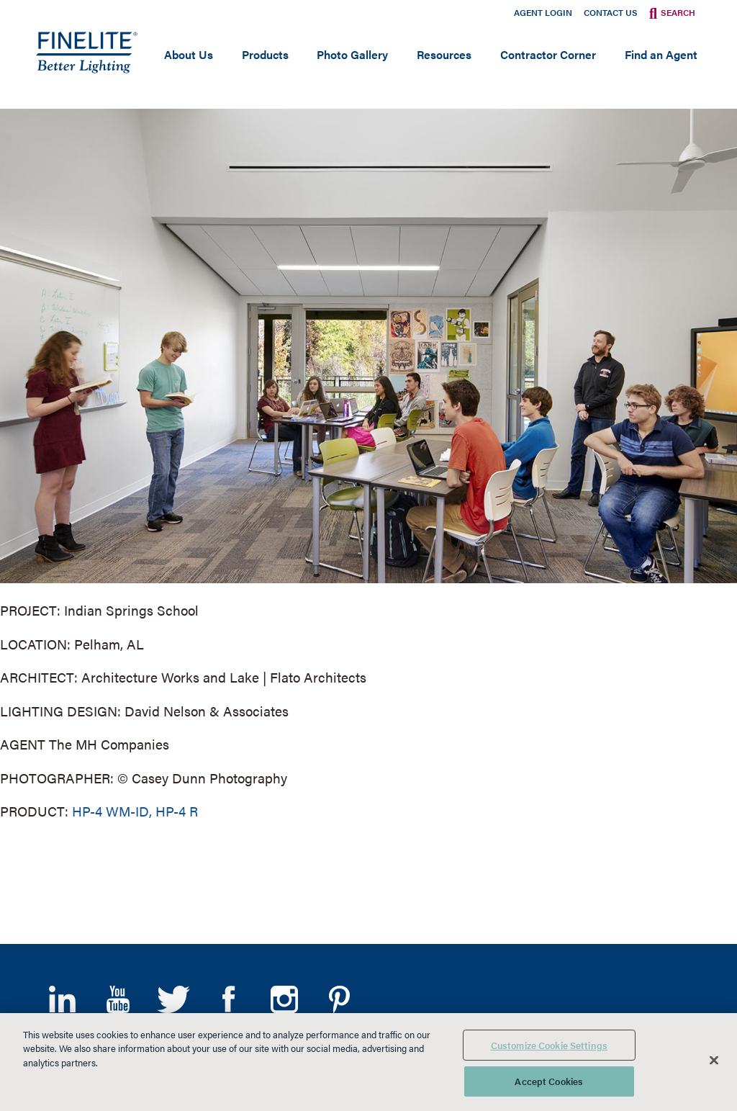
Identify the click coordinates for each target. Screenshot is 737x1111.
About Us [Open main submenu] (188, 54)
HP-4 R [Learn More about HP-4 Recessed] (176, 811)
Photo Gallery (352, 54)
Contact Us (611, 12)
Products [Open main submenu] (265, 54)
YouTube (117, 999)
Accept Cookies (549, 1081)
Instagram (284, 999)
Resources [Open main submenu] (444, 54)
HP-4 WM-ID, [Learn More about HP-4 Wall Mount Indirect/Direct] (112, 811)
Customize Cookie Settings (549, 1045)
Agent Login (543, 12)
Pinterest (339, 999)
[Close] (714, 1060)
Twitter (173, 999)
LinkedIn (62, 999)
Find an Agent (661, 54)
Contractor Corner (548, 54)
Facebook (228, 999)
